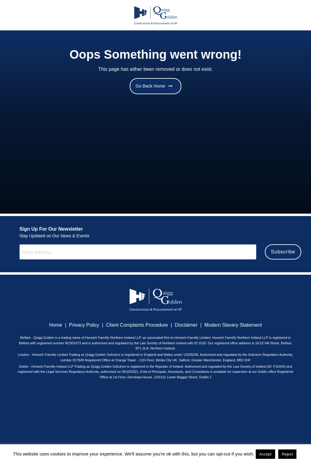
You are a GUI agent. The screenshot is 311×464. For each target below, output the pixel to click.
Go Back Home (154, 86)
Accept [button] (265, 454)
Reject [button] (287, 454)
